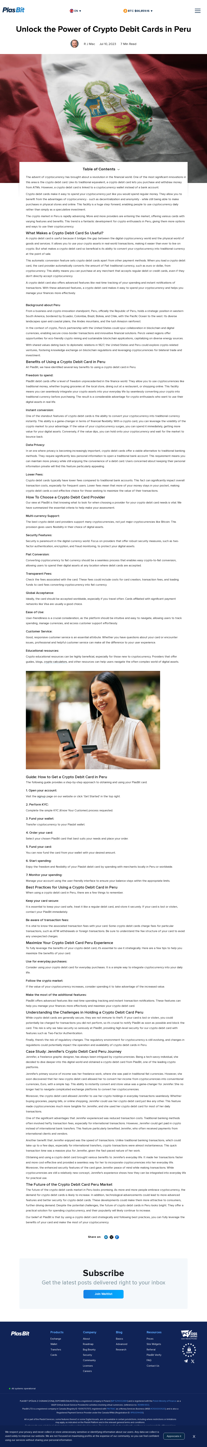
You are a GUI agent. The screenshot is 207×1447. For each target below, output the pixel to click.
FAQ (149, 1360)
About (86, 1338)
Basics (119, 1338)
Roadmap (88, 1344)
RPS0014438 (137, 1412)
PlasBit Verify (154, 1354)
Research (121, 1349)
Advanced (121, 1344)
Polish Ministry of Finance (165, 1401)
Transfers (55, 1349)
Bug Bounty (89, 1349)
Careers (87, 1371)
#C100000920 (157, 1409)
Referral (151, 1349)
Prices (150, 1338)
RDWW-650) (143, 1405)
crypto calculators (55, 661)
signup (41, 796)
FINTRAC (111, 1409)
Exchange (55, 1338)
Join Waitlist (103, 1294)
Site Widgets (154, 1344)
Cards (53, 1354)
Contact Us (153, 1365)
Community (89, 1360)
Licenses (88, 1365)
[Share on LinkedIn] (106, 1237)
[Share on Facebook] (117, 1237)
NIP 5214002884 (119, 1401)
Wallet (53, 1344)
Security (87, 1354)
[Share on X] (112, 1237)
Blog (119, 1332)
